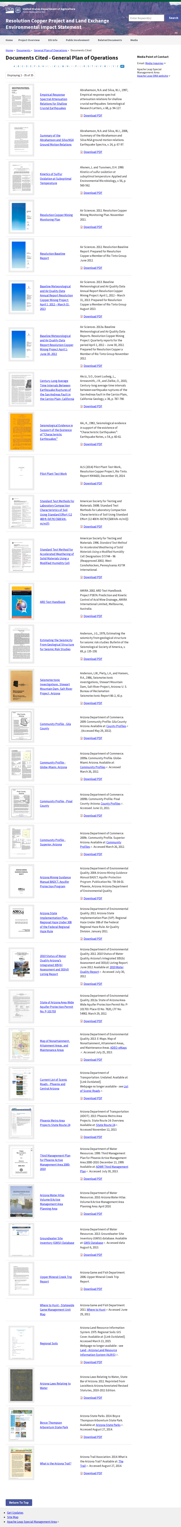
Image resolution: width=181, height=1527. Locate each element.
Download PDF (93, 115)
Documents (23, 50)
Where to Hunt (97, 1310)
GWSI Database (95, 1243)
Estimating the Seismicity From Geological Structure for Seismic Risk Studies (57, 644)
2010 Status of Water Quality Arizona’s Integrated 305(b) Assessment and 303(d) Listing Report (54, 965)
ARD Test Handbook (52, 602)
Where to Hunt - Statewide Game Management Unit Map (57, 1309)
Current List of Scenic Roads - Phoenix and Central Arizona (53, 1084)
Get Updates (15, 1513)
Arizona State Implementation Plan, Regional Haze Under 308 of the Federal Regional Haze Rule (56, 922)
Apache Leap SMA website (154, 75)
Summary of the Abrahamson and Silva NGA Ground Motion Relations (57, 140)
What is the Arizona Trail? (55, 1463)
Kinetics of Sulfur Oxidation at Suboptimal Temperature (55, 178)
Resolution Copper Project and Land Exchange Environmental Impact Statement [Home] (57, 24)
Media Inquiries (155, 63)
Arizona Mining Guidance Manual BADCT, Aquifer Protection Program (55, 881)
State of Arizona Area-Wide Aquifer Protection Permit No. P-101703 (57, 1006)
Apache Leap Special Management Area (33, 1522)
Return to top (19, 1503)
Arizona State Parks (109, 1425)
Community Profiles (94, 767)
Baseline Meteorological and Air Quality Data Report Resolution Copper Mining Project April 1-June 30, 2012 (56, 345)
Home (9, 50)
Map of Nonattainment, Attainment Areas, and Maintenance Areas (55, 1045)
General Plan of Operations (50, 50)
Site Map (12, 1517)
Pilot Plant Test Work (53, 474)
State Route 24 (107, 1125)
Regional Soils (49, 1343)
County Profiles (117, 726)
